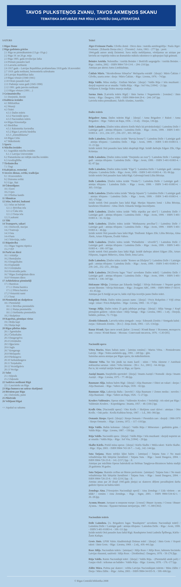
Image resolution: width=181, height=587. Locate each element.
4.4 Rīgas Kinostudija (15, 122)
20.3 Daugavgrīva (13, 337)
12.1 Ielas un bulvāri (14, 204)
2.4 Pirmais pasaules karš (17, 61)
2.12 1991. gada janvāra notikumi (21, 87)
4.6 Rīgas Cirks (12, 138)
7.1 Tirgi (8, 166)
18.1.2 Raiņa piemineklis (18, 309)
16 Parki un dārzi (11, 252)
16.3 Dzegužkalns (13, 261)
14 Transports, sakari (13, 223)
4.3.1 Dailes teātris (15, 112)
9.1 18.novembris (13, 176)
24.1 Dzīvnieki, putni (15, 394)
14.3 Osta (9, 233)
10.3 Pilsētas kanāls (14, 195)
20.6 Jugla (9, 347)
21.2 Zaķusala (11, 379)
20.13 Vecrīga (11, 369)
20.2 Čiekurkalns (13, 334)
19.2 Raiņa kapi (12, 325)
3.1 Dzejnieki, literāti (15, 96)
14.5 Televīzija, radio (15, 239)
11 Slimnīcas (9, 198)
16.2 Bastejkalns (12, 258)
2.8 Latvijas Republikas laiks (19, 74)
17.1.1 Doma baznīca (17, 287)
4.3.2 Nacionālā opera (17, 115)
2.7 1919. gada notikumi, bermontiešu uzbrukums (29, 71)
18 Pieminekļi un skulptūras (17, 299)
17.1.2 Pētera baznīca (17, 290)
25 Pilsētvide (9, 398)
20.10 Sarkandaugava (15, 359)
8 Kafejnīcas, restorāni (14, 169)
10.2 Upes (9, 191)
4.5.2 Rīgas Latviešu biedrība (21, 131)
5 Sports (6, 144)
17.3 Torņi (9, 296)
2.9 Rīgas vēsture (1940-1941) (19, 77)
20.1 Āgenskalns (12, 331)
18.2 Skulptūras (12, 315)
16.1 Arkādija (11, 255)
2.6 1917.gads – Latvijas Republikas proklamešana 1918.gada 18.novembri (42, 68)
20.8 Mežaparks (12, 353)
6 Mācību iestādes (12, 147)
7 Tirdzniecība (10, 163)
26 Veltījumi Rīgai (12, 401)
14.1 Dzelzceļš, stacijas (16, 226)
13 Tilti (6, 220)
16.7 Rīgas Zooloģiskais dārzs (19, 274)
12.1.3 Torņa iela (14, 214)
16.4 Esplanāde (12, 264)
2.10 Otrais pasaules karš (17, 80)
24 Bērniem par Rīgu (13, 391)
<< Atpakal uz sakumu (13, 407)
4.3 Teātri (9, 109)
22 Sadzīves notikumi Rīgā (16, 382)
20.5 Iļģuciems (11, 344)
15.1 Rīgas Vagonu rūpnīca (18, 245)
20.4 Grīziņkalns (12, 340)
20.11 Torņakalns (13, 363)
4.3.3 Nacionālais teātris (18, 119)
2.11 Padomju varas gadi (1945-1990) (23, 84)
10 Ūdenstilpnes (10, 185)
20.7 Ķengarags (12, 350)
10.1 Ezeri (9, 188)
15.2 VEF (9, 249)
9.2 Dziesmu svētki (14, 179)
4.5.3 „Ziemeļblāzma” (17, 134)
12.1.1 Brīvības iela (16, 207)
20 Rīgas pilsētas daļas (14, 328)
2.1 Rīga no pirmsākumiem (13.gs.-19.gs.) (25, 52)
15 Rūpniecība (10, 242)
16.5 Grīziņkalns (12, 268)
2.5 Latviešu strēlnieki (15, 65)
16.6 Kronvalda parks (15, 271)
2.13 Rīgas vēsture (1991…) (18, 90)
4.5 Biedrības (11, 125)
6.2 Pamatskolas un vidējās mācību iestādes (26, 157)
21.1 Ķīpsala (10, 375)
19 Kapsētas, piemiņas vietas (17, 318)
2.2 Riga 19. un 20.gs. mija (18, 55)
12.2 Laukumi (11, 217)
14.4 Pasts (9, 236)
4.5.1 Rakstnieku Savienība (20, 128)
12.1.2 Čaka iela (14, 210)
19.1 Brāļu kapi (12, 321)
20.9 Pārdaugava (12, 356)
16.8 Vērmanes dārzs (15, 277)
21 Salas (6, 372)
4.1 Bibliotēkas (12, 103)
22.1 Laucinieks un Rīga (16, 385)
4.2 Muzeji (9, 106)
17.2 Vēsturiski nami (14, 293)
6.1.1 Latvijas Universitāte (19, 153)
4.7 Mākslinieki (12, 141)
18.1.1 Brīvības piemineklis (20, 306)
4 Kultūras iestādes (12, 100)
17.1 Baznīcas (11, 283)
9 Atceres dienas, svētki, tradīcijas (20, 172)
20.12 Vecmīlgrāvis (14, 366)
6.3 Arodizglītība (12, 160)
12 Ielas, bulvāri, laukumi (16, 201)
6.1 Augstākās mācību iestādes (19, 150)
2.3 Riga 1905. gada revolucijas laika (23, 58)
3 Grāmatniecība (11, 93)
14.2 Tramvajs (11, 230)
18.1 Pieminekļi (12, 302)
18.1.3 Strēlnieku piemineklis (21, 312)
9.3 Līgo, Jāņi (11, 182)
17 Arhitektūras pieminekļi (16, 280)
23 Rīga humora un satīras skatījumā (22, 388)
